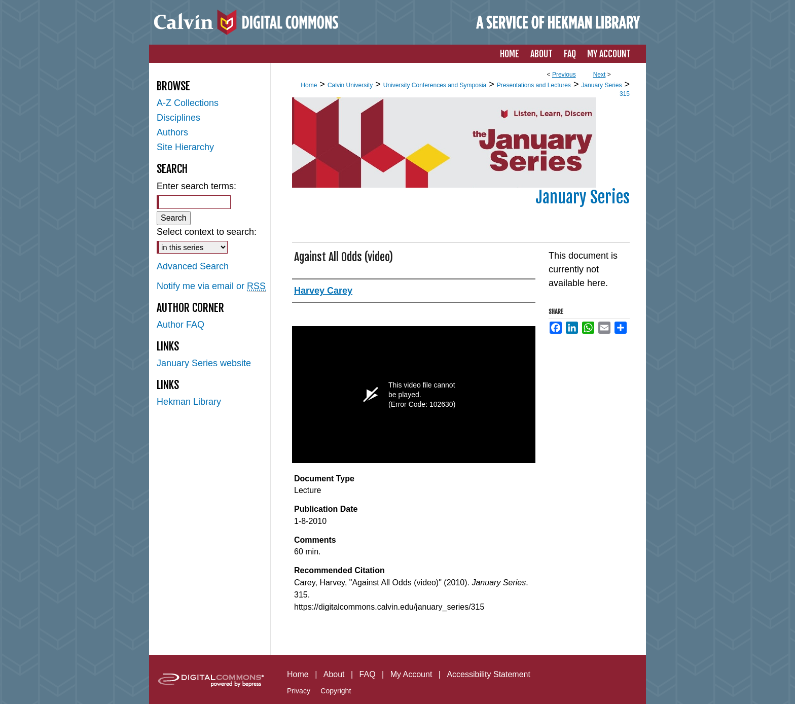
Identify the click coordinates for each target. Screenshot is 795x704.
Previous (564, 74)
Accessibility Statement (488, 674)
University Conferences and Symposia (434, 85)
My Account (411, 674)
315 (625, 93)
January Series (601, 85)
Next (599, 74)
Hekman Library (189, 402)
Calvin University (350, 85)
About (334, 674)
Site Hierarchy (185, 147)
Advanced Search (193, 266)
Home (309, 85)
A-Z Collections (188, 103)
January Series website (204, 363)
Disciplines (178, 118)
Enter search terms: (196, 186)
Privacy (298, 691)
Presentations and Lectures (534, 85)
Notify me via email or (211, 286)
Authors (172, 132)
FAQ (367, 674)
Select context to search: (207, 232)
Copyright (335, 691)
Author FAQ (180, 325)
